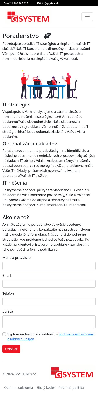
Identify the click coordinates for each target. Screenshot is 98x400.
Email (6, 275)
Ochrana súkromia (18, 387)
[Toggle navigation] (87, 16)
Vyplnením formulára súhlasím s (50, 336)
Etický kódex (45, 387)
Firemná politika (71, 387)
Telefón (8, 293)
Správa (7, 311)
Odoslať (11, 349)
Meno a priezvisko (16, 257)
